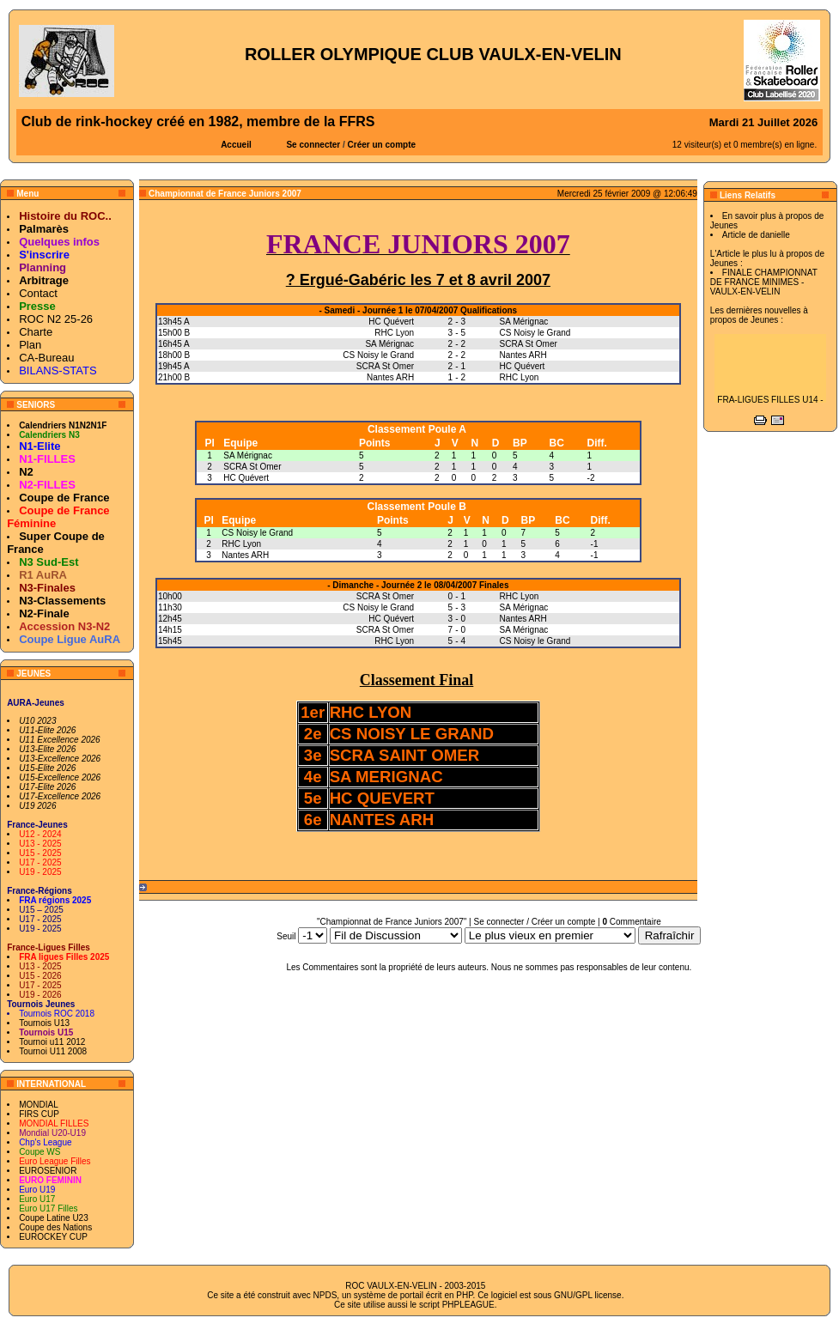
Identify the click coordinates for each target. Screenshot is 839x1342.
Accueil (236, 144)
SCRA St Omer (252, 466)
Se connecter (313, 144)
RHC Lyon (241, 544)
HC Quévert (246, 478)
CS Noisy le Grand (257, 532)
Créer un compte (382, 144)
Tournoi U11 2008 (53, 1051)
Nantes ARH (245, 555)
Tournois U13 (44, 1023)
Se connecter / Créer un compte (535, 921)
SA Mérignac (247, 455)
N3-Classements (62, 600)
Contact (38, 293)
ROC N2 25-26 (56, 319)
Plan (30, 344)
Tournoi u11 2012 (52, 1042)
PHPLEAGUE (468, 1304)
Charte (35, 331)
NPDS (325, 1295)
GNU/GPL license (588, 1295)
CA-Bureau (46, 357)
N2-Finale (44, 613)
